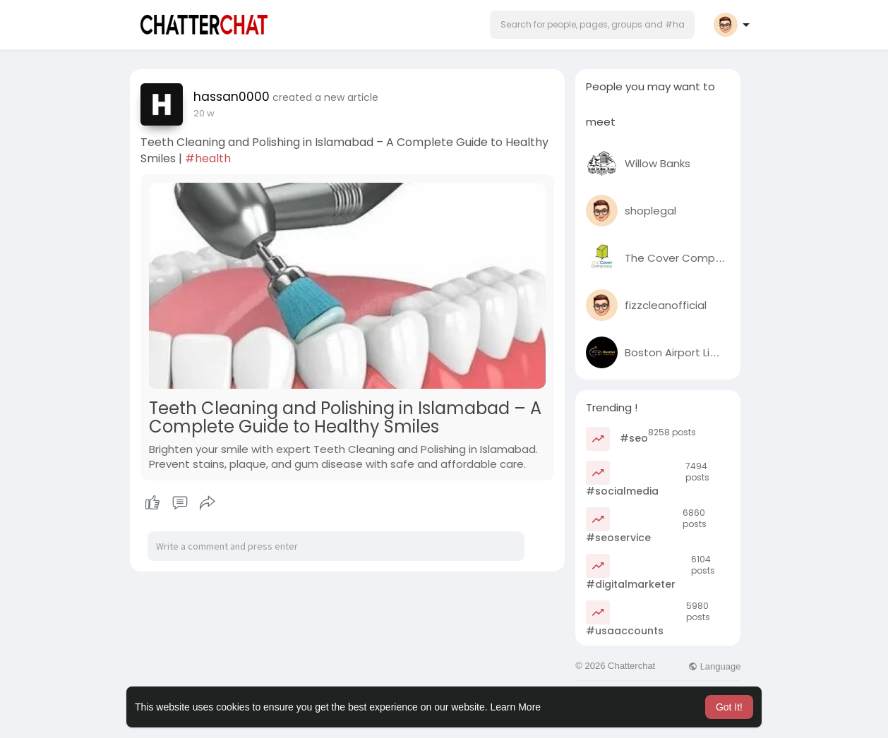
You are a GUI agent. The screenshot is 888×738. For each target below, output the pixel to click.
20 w (204, 113)
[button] (592, 25)
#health (208, 158)
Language (714, 666)
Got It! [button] (729, 707)
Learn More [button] (516, 707)
